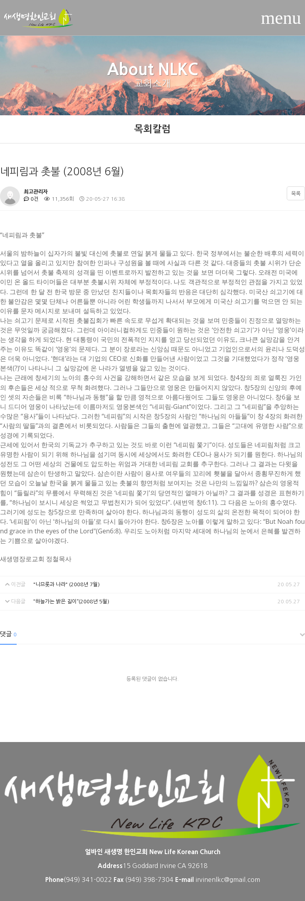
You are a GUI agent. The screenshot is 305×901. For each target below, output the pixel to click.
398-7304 (159, 879)
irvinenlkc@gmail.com (227, 879)
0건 (31, 199)
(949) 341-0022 (88, 879)
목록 (296, 193)
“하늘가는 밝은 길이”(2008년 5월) (71, 601)
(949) (134, 879)
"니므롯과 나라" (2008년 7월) (66, 584)
